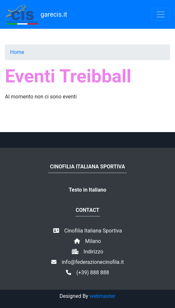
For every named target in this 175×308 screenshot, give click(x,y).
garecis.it (36, 14)
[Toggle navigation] (160, 14)
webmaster (102, 296)
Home (17, 52)
